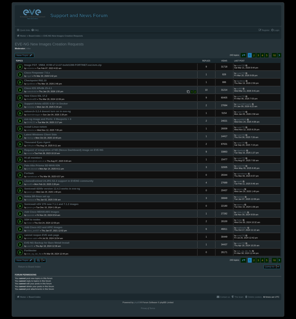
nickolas (31, 107)
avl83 (239, 88)
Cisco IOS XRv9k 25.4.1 (38, 88)
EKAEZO (31, 122)
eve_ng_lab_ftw (34, 254)
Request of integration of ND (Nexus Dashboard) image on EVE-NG (63, 150)
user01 (30, 246)
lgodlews (31, 84)
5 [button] (266, 55)
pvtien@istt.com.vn (36, 161)
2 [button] (254, 55)
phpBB (137, 302)
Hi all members (33, 157)
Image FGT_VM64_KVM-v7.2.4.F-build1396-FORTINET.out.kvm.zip (63, 65)
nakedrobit (32, 91)
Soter (29, 223)
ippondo (30, 215)
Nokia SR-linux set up (37, 196)
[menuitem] (35, 30)
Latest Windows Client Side (40, 134)
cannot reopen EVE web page (41, 235)
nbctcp (30, 138)
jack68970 (241, 119)
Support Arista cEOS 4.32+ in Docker (46, 103)
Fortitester (30, 250)
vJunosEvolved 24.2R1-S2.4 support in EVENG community (58, 180)
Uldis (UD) (242, 212)
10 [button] (274, 55)
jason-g (30, 192)
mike (28, 48)
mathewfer (242, 228)
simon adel (32, 238)
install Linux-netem (35, 126)
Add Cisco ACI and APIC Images (43, 227)
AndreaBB (31, 99)
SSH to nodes (32, 219)
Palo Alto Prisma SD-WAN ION (42, 165)
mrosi (29, 153)
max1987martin (244, 104)
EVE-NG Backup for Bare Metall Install (46, 242)
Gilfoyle (30, 145)
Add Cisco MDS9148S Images (41, 211)
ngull (29, 76)
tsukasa (30, 200)
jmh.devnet (32, 169)
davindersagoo (34, 114)
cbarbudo (241, 150)
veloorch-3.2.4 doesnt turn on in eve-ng (47, 111)
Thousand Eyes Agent (37, 142)
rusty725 (241, 65)
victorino (31, 68)
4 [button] (262, 55)
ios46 (29, 184)
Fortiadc (29, 173)
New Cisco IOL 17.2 (35, 95)
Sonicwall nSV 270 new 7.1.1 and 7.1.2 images (51, 204)
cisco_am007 (33, 230)
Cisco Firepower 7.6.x (37, 72)
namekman (32, 176)
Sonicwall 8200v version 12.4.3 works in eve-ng (52, 188)
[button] (243, 55)
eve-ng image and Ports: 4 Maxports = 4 (47, 119)
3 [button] (258, 55)
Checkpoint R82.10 (35, 80)
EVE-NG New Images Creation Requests (49, 44)
